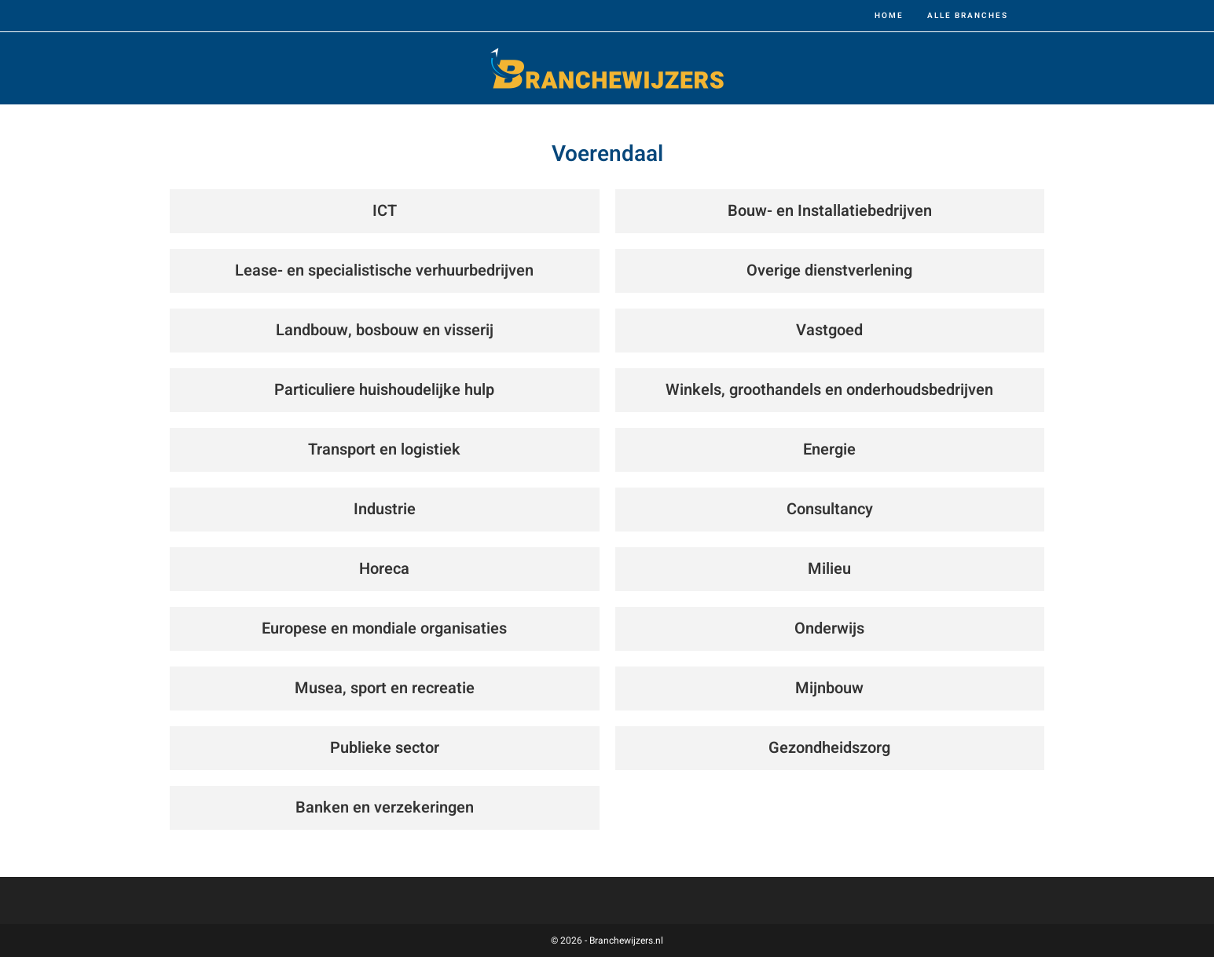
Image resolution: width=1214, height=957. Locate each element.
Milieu (829, 568)
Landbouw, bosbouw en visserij (384, 330)
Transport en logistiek (384, 449)
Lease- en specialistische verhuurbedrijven (384, 270)
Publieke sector (384, 747)
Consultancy (830, 509)
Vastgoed (829, 330)
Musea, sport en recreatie (385, 688)
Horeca (384, 568)
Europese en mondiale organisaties (384, 628)
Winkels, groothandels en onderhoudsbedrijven (829, 389)
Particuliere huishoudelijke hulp (384, 389)
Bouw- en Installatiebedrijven (830, 210)
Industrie (385, 509)
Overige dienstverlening (829, 270)
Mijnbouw (829, 688)
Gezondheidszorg (829, 747)
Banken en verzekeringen (384, 807)
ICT (384, 210)
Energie (829, 449)
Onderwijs (829, 628)
